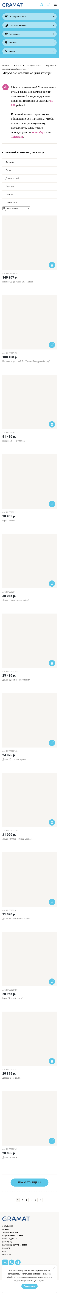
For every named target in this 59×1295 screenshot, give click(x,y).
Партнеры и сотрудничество (14, 1245)
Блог (4, 1251)
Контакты (6, 1254)
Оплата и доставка (10, 1239)
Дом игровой (12, 178)
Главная (5, 65)
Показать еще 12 (29, 1182)
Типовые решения (10, 1232)
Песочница (11, 202)
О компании (7, 1226)
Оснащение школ (32, 65)
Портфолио (7, 1242)
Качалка (10, 186)
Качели (9, 194)
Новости (6, 1248)
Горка (8, 170)
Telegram (17, 136)
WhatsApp (38, 132)
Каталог (17, 65)
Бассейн (10, 162)
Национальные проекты (12, 1236)
